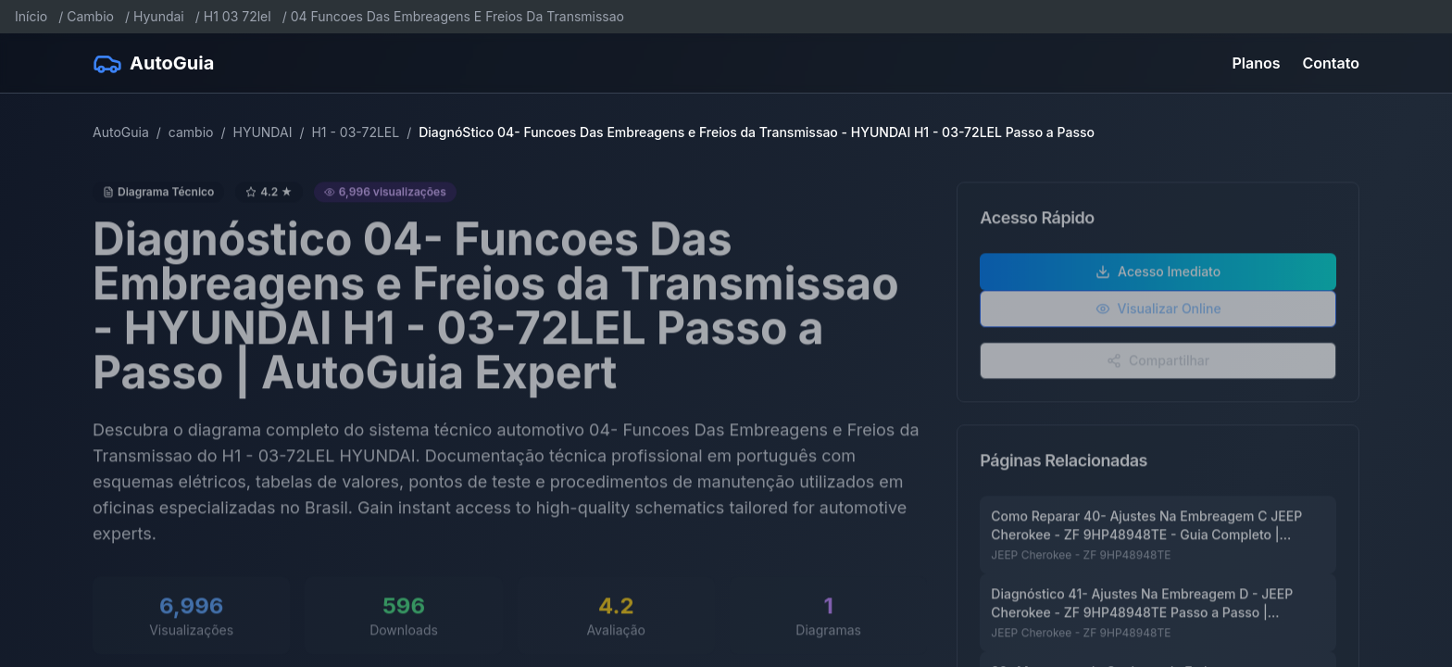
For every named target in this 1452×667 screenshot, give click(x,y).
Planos (1257, 63)
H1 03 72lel (237, 16)
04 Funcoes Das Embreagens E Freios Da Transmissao (457, 16)
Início (31, 16)
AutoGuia (121, 132)
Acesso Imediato (1157, 279)
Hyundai (158, 16)
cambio (191, 132)
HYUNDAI (262, 132)
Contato (1331, 63)
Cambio (90, 16)
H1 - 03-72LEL (355, 132)
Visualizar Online (1158, 316)
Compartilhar (1158, 368)
